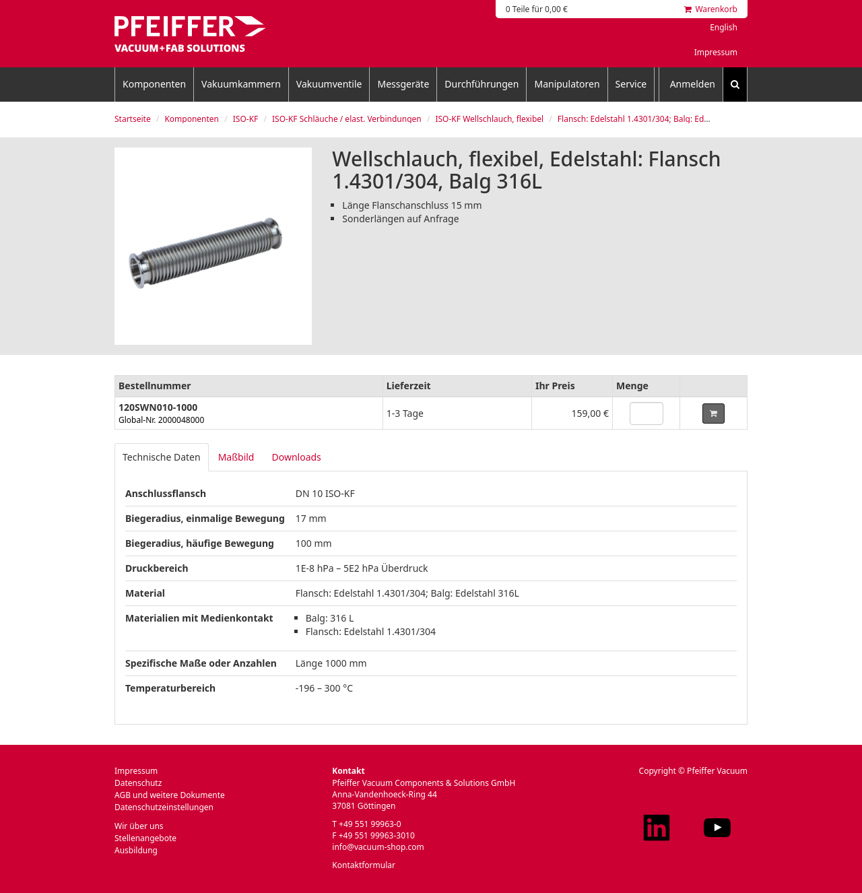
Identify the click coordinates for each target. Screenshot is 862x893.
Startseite (132, 119)
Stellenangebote (145, 838)
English (723, 27)
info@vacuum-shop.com (378, 847)
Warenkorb (710, 9)
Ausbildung (136, 850)
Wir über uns (139, 826)
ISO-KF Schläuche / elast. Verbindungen (347, 119)
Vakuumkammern (241, 83)
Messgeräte (403, 83)
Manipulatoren (566, 83)
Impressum (715, 52)
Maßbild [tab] (236, 457)
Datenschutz (138, 783)
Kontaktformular (363, 865)
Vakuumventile (329, 83)
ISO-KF (246, 119)
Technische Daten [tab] (162, 457)
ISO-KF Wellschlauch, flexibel (489, 119)
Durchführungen (481, 83)
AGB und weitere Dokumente (169, 795)
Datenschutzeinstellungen (163, 807)
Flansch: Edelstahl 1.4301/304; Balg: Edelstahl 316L (654, 119)
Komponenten (154, 83)
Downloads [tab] (296, 457)
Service (631, 83)
